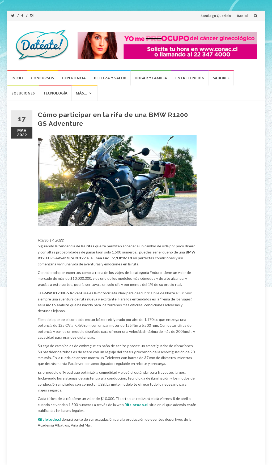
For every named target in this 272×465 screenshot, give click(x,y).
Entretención (190, 77)
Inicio (17, 77)
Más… (81, 93)
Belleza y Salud (110, 77)
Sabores (221, 77)
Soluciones (23, 93)
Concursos (42, 77)
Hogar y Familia (151, 77)
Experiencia (74, 77)
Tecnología (55, 93)
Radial (242, 15)
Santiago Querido (216, 15)
